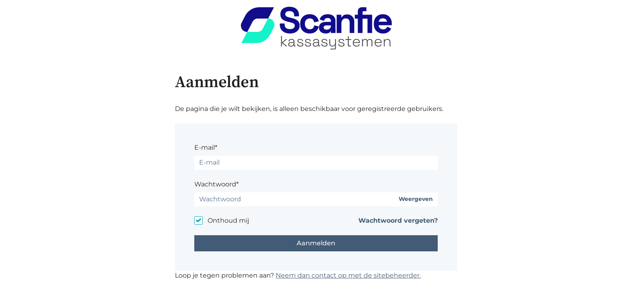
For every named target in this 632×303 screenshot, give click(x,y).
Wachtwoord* (216, 184)
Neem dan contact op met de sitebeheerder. (348, 275)
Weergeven (416, 199)
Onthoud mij (228, 220)
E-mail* (205, 147)
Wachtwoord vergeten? (398, 220)
